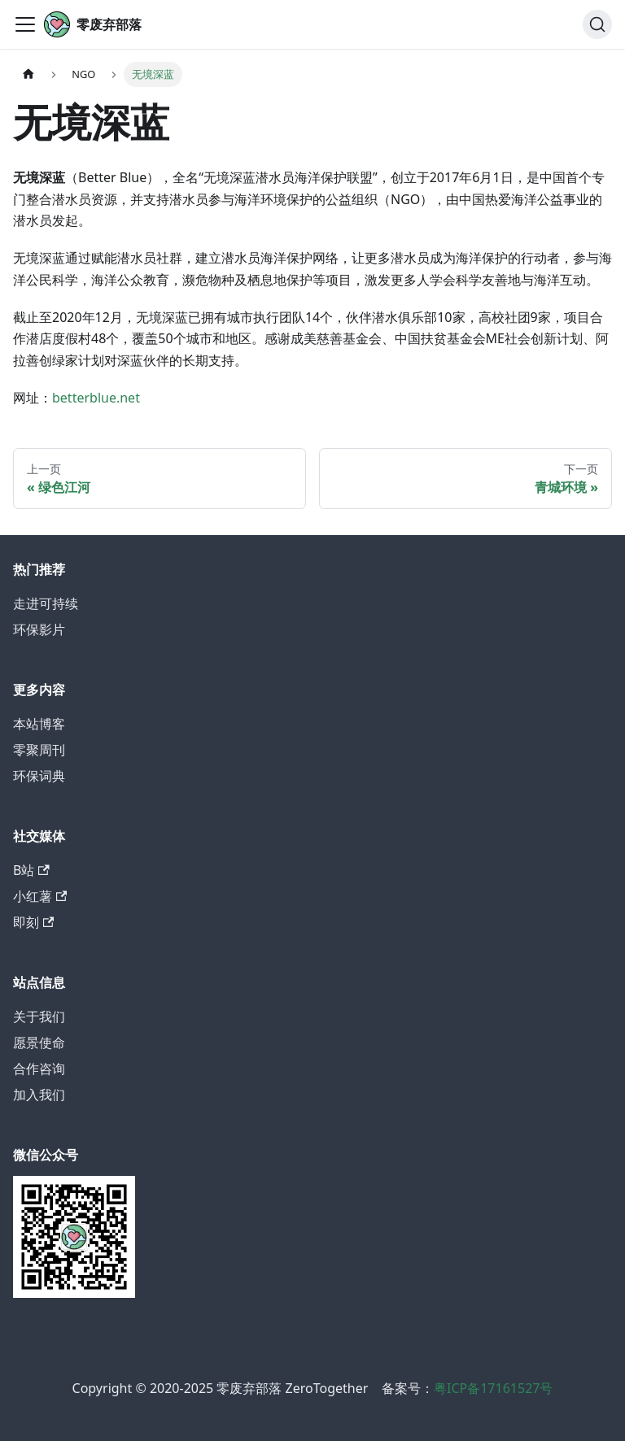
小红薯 (40, 896)
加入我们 (39, 1095)
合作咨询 (39, 1068)
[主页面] (28, 74)
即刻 (33, 922)
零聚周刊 (39, 750)
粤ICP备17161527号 (493, 1388)
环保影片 (39, 629)
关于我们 (39, 1016)
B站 (31, 870)
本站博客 (39, 724)
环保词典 (39, 776)
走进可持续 (45, 603)
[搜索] (597, 24)
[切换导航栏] (25, 24)
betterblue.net (96, 398)
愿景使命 (39, 1042)
